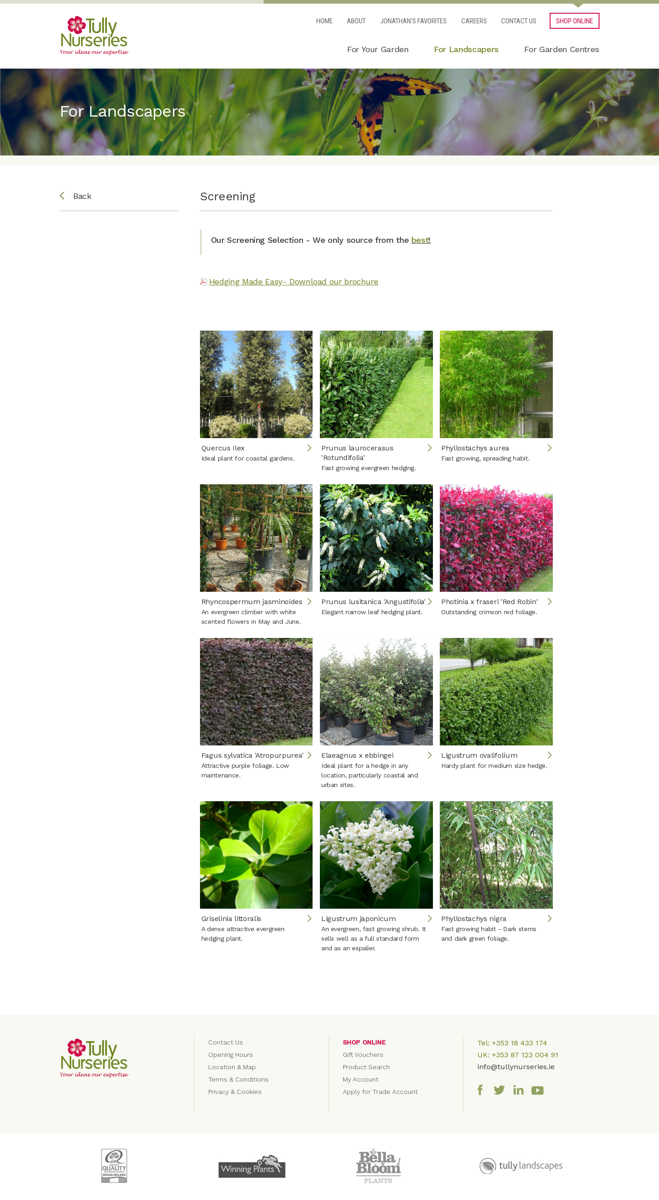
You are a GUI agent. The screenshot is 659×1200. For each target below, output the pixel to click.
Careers (474, 21)
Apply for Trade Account (380, 1091)
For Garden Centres (562, 49)
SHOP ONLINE (574, 21)
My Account (360, 1079)
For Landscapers (466, 49)
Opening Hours (230, 1054)
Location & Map (232, 1067)
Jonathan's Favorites (413, 21)
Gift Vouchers (363, 1054)
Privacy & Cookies (235, 1091)
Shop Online (364, 1042)
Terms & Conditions (238, 1079)
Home (324, 21)
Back (75, 196)
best (420, 240)
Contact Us (518, 21)
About (356, 21)
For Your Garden (378, 49)
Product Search (366, 1067)
